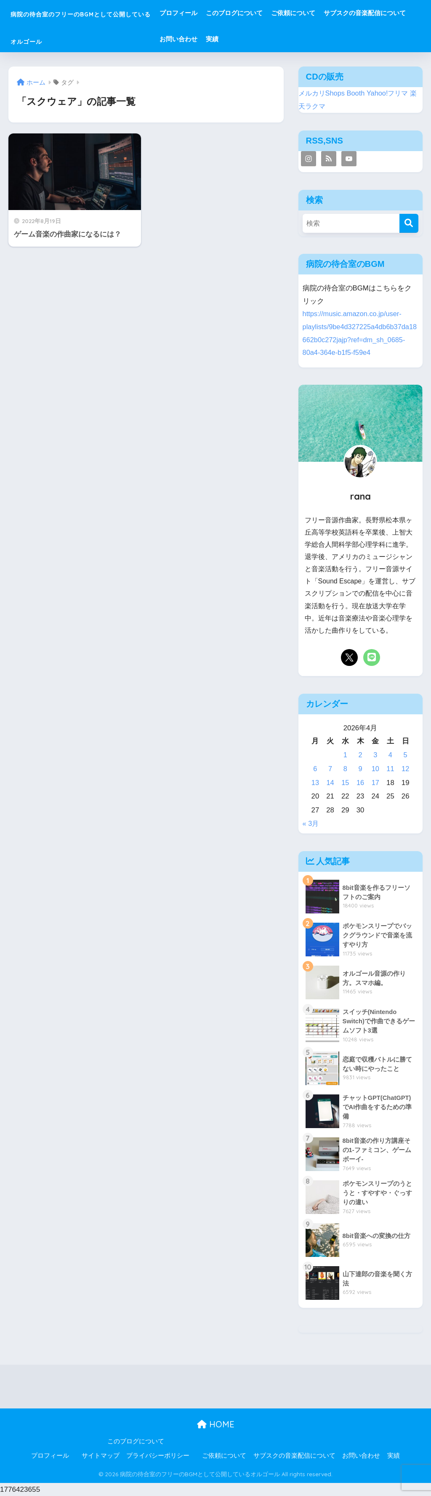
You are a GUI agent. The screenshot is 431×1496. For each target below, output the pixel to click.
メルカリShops (322, 93)
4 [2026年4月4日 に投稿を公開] (390, 755)
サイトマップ (101, 1455)
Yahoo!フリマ (390, 93)
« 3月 (311, 824)
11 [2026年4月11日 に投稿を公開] (390, 769)
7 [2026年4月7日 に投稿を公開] (330, 769)
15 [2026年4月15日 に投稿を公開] (345, 783)
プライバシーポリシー (157, 1455)
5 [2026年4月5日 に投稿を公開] (405, 755)
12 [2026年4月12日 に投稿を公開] (406, 769)
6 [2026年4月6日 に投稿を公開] (315, 769)
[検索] (408, 223)
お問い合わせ (317, 39)
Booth (358, 93)
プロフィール (227, 12)
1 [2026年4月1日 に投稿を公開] (345, 755)
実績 (351, 39)
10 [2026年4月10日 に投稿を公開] (375, 769)
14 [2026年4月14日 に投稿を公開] (330, 783)
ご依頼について (341, 12)
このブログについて (282, 12)
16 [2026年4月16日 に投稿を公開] (360, 783)
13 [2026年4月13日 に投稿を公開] (315, 783)
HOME (215, 1424)
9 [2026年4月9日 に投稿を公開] (360, 769)
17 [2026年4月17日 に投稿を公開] (375, 783)
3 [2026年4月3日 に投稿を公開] (375, 755)
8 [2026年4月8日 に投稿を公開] (345, 769)
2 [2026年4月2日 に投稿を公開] (360, 755)
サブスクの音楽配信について (249, 39)
